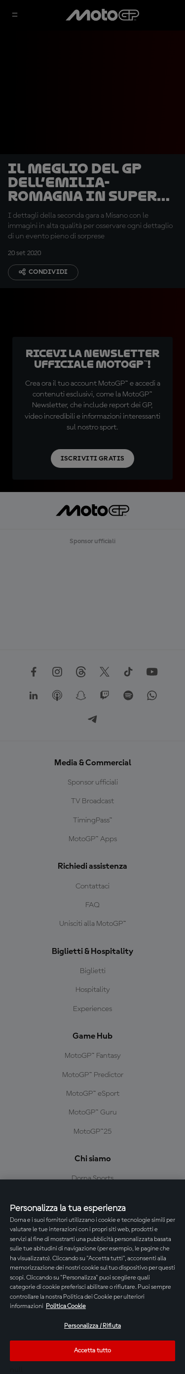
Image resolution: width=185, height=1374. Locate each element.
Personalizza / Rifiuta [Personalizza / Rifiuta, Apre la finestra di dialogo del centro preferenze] (92, 1326)
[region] (92, 1276)
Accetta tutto (92, 1350)
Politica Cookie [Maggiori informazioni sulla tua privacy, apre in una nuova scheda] (66, 1306)
